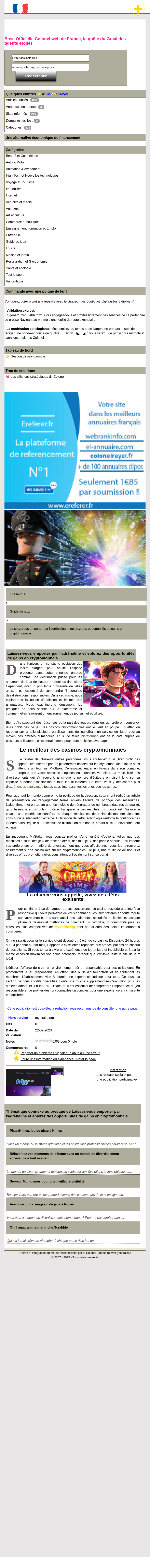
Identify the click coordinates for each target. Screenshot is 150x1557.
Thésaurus (17, 594)
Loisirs (10, 248)
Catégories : (18, 128)
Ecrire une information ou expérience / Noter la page (58, 1059)
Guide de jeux (16, 241)
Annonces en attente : (25, 107)
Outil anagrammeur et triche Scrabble (39, 1227)
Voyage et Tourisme (20, 182)
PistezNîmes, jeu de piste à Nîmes (36, 1130)
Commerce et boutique (22, 222)
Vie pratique (14, 281)
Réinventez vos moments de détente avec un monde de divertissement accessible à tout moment (64, 1156)
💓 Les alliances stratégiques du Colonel (35, 376)
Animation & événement (23, 169)
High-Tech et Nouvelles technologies (32, 175)
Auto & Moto (15, 162)
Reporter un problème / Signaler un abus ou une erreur (60, 1053)
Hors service (18, 1017)
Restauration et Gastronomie (26, 261)
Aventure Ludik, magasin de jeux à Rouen (42, 1204)
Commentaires (17, 1047)
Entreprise (13, 235)
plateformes (89, 736)
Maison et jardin (17, 255)
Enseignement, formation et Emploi (31, 228)
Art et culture (15, 215)
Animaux (12, 208)
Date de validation (13, 1033)
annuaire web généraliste (114, 1252)
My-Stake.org (65, 927)
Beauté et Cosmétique (22, 156)
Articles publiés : (22, 100)
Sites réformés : (22, 114)
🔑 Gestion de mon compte (25, 356)
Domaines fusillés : (23, 121)
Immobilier (13, 189)
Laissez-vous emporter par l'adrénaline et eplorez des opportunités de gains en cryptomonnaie (66, 631)
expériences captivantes (25, 786)
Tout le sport (15, 274)
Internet (11, 195)
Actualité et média (19, 202)
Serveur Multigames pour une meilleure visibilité (47, 1181)
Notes (10, 1041)
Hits (9, 1024)
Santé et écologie (18, 268)
